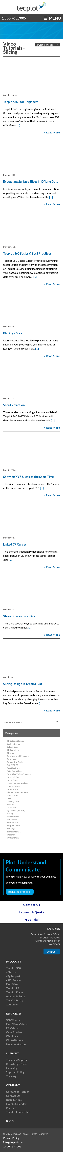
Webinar (11, 834)
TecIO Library (14, 1000)
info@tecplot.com (13, 1142)
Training (10, 828)
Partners (11, 1107)
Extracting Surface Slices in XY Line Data (30, 181)
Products (13, 961)
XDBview (12, 1004)
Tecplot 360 (13, 968)
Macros (10, 804)
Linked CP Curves (15, 544)
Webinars (12, 1036)
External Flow (13, 777)
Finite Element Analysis (17, 783)
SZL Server (12, 819)
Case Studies (14, 1032)
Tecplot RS (12, 988)
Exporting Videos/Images (19, 774)
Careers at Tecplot (17, 1091)
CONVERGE (12, 765)
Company (13, 1085)
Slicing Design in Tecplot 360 (22, 684)
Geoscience (12, 789)
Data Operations (14, 771)
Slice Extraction (14, 405)
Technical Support (17, 1059)
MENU (52, 18)
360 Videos (13, 1020)
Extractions (12, 780)
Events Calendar (16, 1103)
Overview (11, 807)
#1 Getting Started (15, 741)
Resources (14, 1013)
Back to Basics (13, 744)
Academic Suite (15, 996)
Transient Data (13, 831)
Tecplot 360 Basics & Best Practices (27, 253)
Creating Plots (13, 768)
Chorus (10, 753)
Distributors (14, 1099)
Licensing (12, 1068)
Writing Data (13, 837)
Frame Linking (13, 786)
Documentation (16, 1044)
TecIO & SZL (12, 822)
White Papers (14, 1040)
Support (12, 1053)
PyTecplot (13, 976)
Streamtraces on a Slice (19, 616)
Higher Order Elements (17, 792)
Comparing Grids (15, 762)
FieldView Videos (17, 1024)
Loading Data (13, 801)
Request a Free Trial (19, 891)
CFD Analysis (13, 750)
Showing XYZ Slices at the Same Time (28, 477)
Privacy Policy (11, 1138)
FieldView (12, 984)
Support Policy (15, 1072)
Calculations (12, 747)
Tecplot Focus (13, 825)
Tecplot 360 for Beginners (20, 102)
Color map (11, 759)
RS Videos (12, 1028)
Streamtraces (13, 816)
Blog (10, 1121)
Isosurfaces (12, 795)
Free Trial (32, 919)
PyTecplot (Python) (16, 810)
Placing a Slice (12, 333)
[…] (18, 125)
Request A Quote (31, 912)
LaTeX (10, 798)
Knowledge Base (16, 1064)
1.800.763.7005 (14, 18)
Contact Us (31, 904)
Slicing (10, 813)
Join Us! (51, 951)
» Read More (52, 132)
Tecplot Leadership (18, 1111)
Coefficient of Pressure (18, 756)
